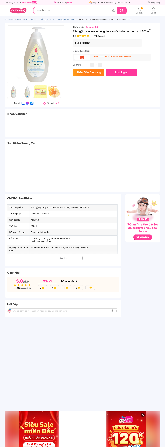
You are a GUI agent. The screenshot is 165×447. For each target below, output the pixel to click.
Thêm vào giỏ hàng (88, 72)
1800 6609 (26, 3)
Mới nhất (47, 281)
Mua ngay (121, 72)
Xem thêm (64, 258)
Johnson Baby (92, 27)
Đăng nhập (153, 2)
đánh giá (89, 36)
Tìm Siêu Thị (64, 2)
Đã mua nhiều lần (69, 281)
